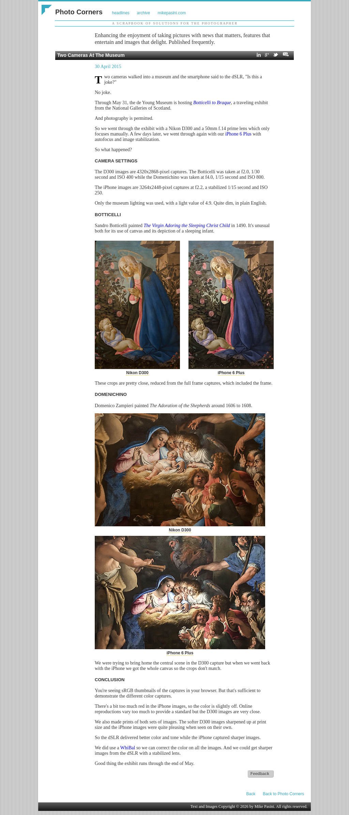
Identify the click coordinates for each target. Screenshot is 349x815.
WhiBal (127, 747)
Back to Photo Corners (283, 794)
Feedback (260, 773)
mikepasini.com (172, 13)
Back (251, 794)
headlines (120, 13)
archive (143, 13)
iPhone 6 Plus (238, 134)
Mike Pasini (264, 806)
